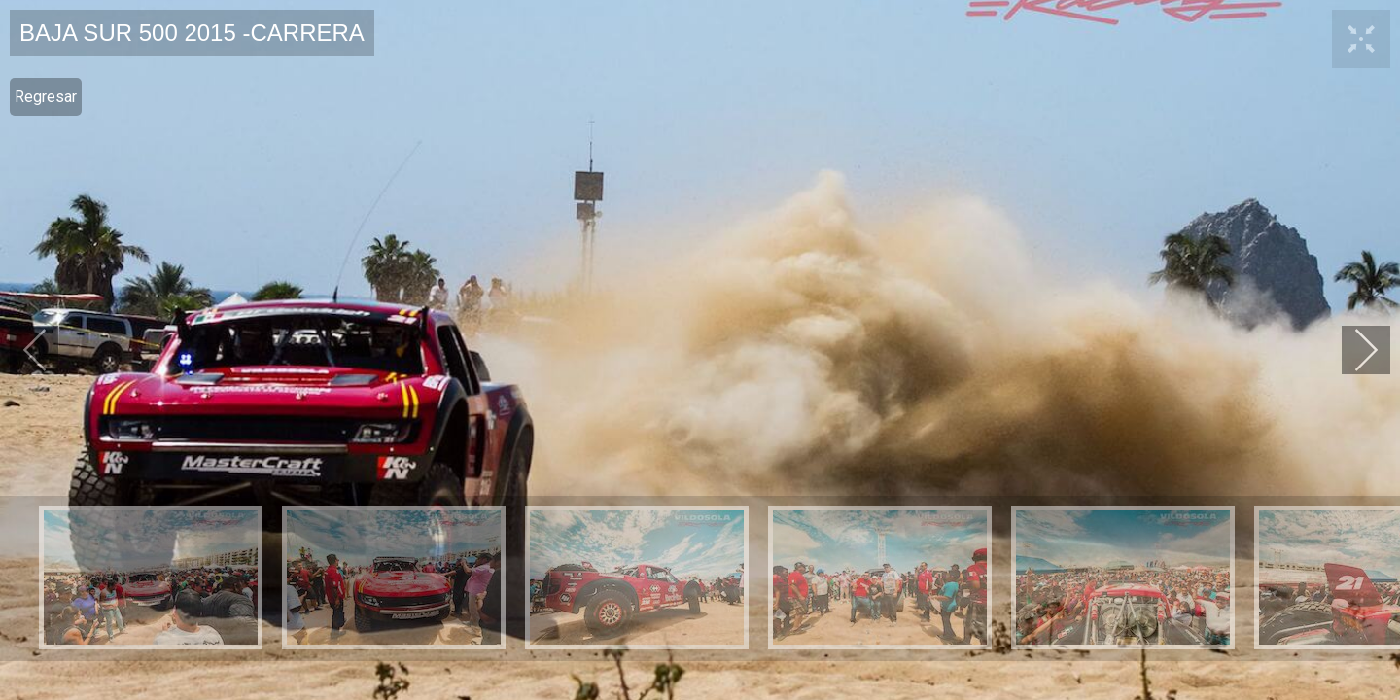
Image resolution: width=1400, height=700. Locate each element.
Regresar (46, 97)
